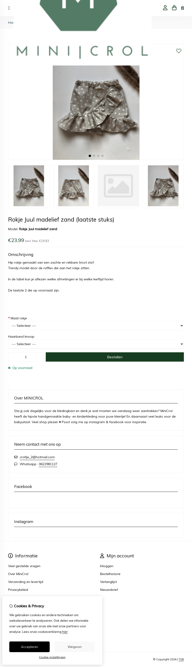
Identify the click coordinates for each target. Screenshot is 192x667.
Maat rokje (17, 318)
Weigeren (75, 647)
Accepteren (29, 647)
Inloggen (106, 566)
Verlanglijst (108, 582)
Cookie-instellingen (52, 657)
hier (65, 632)
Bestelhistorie (110, 574)
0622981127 (48, 464)
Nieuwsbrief (109, 590)
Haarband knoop (21, 336)
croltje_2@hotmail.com (37, 457)
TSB (181, 659)
